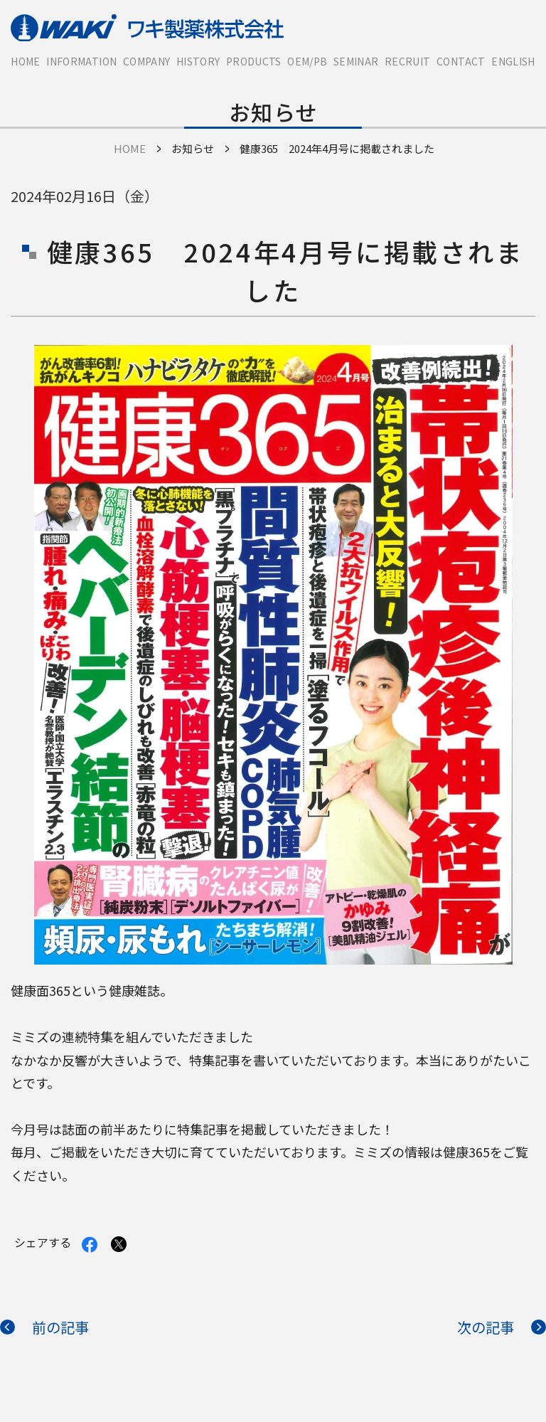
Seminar (355, 61)
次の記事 (485, 1327)
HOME (25, 61)
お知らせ (192, 148)
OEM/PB (307, 61)
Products (254, 61)
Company (146, 61)
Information (81, 61)
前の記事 (60, 1327)
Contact (461, 61)
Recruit (407, 61)
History (198, 61)
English (513, 61)
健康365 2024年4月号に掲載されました (337, 148)
